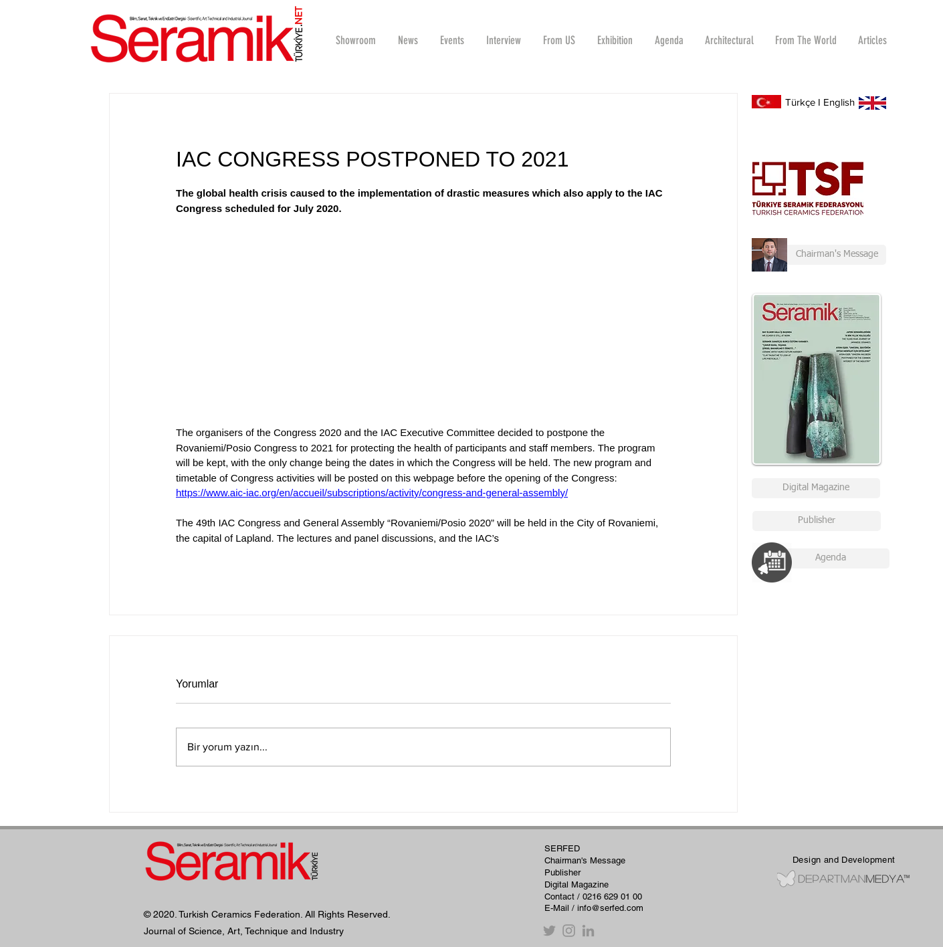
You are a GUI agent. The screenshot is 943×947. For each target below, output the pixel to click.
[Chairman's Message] (819, 255)
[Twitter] (549, 930)
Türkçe (800, 102)
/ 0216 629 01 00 (609, 896)
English (839, 102)
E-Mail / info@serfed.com (593, 908)
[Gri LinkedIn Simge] (588, 930)
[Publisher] (816, 521)
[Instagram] (568, 930)
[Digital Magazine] (816, 488)
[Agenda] (830, 558)
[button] (503, 40)
